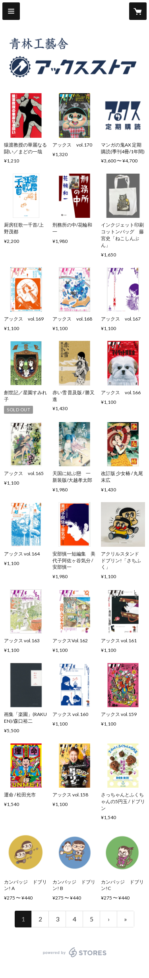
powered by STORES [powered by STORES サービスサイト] (74, 957)
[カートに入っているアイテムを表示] (138, 11)
